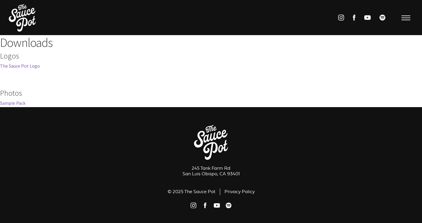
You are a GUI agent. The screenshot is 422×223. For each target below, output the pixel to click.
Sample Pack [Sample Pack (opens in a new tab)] (12, 103)
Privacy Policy (239, 191)
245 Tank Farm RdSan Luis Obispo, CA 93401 (211, 171)
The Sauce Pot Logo (20, 66)
